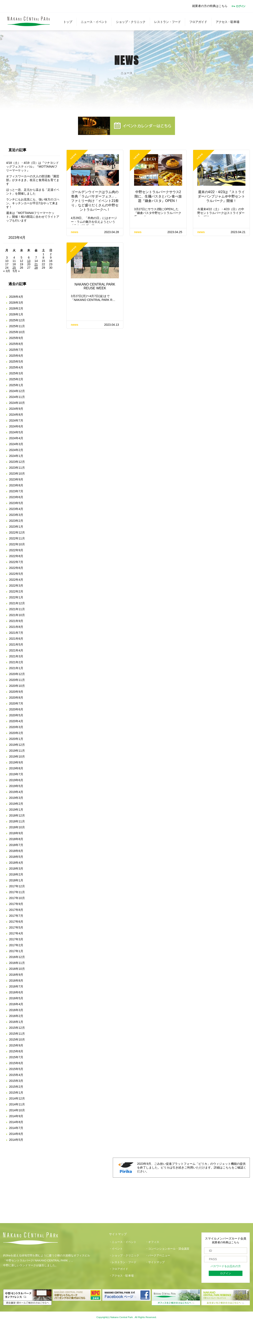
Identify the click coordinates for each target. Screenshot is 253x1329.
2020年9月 (16, 691)
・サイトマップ (155, 1262)
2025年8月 (16, 344)
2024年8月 (16, 414)
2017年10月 (17, 898)
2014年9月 (16, 1116)
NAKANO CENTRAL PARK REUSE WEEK (95, 286)
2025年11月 (17, 326)
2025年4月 (16, 367)
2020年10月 (17, 685)
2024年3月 (16, 444)
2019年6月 (16, 780)
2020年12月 (17, 674)
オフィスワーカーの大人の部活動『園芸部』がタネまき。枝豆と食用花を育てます (32, 180)
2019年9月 (16, 762)
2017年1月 (16, 951)
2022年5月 (16, 573)
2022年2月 (16, 591)
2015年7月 (16, 1057)
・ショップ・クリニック (124, 1255)
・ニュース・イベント (122, 1242)
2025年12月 (17, 320)
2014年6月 (16, 1134)
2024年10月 (17, 402)
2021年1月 (16, 668)
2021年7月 (16, 632)
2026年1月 (16, 314)
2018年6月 (16, 851)
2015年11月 (17, 1033)
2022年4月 (16, 579)
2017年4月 (16, 933)
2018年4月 (16, 862)
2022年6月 (16, 568)
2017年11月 (17, 892)
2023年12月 (17, 461)
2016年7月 (16, 986)
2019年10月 (17, 756)
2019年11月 (17, 750)
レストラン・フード (167, 22)
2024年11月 (17, 397)
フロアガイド (198, 22)
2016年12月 (17, 957)
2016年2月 (16, 1016)
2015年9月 (16, 1045)
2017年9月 (16, 904)
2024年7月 (16, 420)
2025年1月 (16, 385)
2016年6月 (16, 992)
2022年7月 (16, 562)
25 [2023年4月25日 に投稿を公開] (14, 267)
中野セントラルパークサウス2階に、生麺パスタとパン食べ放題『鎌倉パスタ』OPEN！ (158, 196)
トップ (67, 22)
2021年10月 (17, 615)
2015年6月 (16, 1063)
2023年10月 (17, 473)
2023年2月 (16, 520)
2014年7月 (16, 1128)
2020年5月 (16, 715)
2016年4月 (16, 1004)
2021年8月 (16, 626)
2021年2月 (16, 662)
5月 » (16, 271)
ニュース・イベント (94, 22)
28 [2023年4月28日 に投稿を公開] (36, 267)
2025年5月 (16, 361)
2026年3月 (16, 302)
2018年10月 (17, 827)
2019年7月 (16, 774)
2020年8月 (16, 697)
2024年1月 (16, 456)
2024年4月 (16, 438)
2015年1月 (16, 1092)
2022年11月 (17, 538)
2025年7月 (16, 349)
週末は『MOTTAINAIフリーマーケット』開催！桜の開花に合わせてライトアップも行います (32, 216)
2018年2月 (16, 874)
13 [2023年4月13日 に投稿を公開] (29, 261)
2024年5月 (16, 432)
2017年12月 (17, 886)
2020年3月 (16, 727)
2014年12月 (17, 1098)
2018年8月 (16, 839)
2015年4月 (16, 1075)
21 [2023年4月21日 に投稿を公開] (36, 264)
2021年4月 (16, 650)
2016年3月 (16, 1010)
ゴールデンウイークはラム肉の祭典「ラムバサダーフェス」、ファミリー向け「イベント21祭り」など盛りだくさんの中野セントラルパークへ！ (95, 200)
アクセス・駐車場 (227, 22)
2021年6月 (16, 638)
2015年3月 (16, 1080)
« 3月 (6, 271)
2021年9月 (16, 621)
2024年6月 (16, 426)
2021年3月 (16, 656)
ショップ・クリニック (130, 22)
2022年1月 (16, 597)
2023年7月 (16, 491)
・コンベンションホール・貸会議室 (167, 1248)
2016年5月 (16, 998)
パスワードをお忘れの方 (226, 1266)
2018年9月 (16, 833)
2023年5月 (16, 503)
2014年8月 (16, 1122)
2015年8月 (16, 1051)
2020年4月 (16, 721)
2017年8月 (16, 909)
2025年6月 (16, 355)
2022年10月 (17, 544)
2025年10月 (17, 332)
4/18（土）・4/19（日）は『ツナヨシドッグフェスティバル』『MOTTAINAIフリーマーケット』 (32, 166)
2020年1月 (16, 739)
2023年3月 (16, 514)
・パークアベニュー (157, 1255)
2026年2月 (16, 308)
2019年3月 (16, 797)
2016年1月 (16, 1021)
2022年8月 (16, 556)
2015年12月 (17, 1027)
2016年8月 (16, 980)
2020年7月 (16, 703)
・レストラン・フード (122, 1262)
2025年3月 (16, 373)
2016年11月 (17, 963)
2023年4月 (16, 509)
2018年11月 (17, 821)
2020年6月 (16, 709)
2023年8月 (16, 485)
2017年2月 (16, 945)
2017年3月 (16, 939)
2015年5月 (16, 1069)
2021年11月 (17, 609)
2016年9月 (16, 974)
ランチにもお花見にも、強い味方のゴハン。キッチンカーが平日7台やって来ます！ (32, 203)
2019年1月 (16, 809)
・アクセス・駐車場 (121, 1275)
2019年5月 (16, 786)
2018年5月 (16, 856)
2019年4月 (16, 792)
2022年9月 (16, 550)
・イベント (116, 1248)
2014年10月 (17, 1110)
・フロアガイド (118, 1269)
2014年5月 (16, 1139)
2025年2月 (16, 379)
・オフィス (152, 1242)
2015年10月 (17, 1039)
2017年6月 (16, 921)
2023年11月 (17, 467)
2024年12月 (17, 391)
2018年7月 (16, 845)
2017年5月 (16, 927)
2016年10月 (17, 968)
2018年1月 (16, 880)
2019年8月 (16, 768)
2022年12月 (17, 532)
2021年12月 (17, 603)
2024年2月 (16, 450)
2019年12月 (17, 744)
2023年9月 (16, 479)
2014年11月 (17, 1104)
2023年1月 (16, 526)
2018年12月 (17, 815)
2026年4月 (16, 296)
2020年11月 (17, 680)
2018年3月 (16, 868)
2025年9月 (16, 338)
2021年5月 (16, 644)
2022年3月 (16, 585)
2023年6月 (16, 497)
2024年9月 (16, 408)
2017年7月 (16, 915)
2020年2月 (16, 733)
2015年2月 (16, 1086)
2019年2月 (16, 803)
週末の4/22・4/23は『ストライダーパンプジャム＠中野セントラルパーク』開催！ (221, 196)
